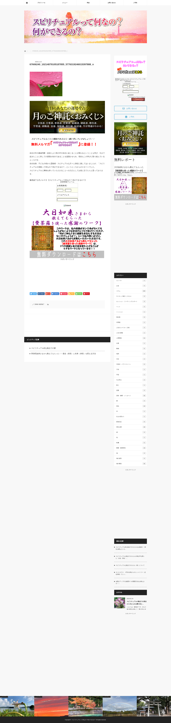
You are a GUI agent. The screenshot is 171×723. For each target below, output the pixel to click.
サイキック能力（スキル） (131, 296)
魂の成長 (131, 458)
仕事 (131, 343)
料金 (88, 2)
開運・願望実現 (131, 448)
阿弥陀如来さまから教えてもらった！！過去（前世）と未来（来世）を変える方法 (63, 354)
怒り (131, 385)
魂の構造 (131, 463)
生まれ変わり (131, 416)
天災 (131, 359)
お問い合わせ (112, 2)
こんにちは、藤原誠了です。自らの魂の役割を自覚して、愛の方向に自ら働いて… (136, 609)
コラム (131, 291)
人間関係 (131, 338)
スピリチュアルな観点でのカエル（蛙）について (130, 565)
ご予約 (135, 2)
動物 (131, 348)
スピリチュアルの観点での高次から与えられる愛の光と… (137, 603)
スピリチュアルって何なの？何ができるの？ (84, 719)
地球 (131, 353)
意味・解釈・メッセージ (131, 395)
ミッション (131, 312)
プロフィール (41, 2)
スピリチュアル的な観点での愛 (43, 348)
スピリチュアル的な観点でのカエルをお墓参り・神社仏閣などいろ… (131, 548)
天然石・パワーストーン (131, 364)
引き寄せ (131, 380)
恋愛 (131, 390)
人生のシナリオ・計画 (131, 327)
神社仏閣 (131, 427)
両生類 (131, 317)
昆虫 (131, 406)
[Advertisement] (67, 275)
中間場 (131, 322)
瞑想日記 (131, 421)
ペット (131, 306)
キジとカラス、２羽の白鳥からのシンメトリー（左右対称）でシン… (131, 573)
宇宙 (131, 374)
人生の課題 (131, 333)
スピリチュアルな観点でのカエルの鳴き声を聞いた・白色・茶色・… (130, 557)
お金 (131, 285)
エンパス (131, 280)
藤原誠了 (41, 304)
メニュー (64, 2)
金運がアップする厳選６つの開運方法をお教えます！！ (130, 582)
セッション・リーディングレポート (131, 301)
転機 (131, 442)
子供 (131, 369)
